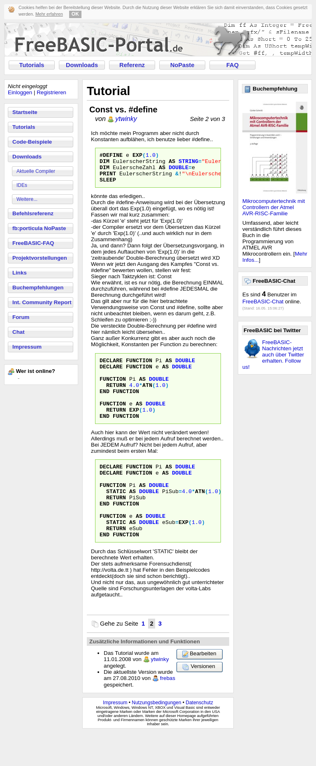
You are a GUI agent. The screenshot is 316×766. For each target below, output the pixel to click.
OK (75, 14)
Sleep (108, 185)
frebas (167, 711)
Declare (111, 367)
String (188, 163)
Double (178, 171)
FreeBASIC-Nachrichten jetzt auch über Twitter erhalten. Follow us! (273, 354)
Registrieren (51, 92)
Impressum (27, 347)
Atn (147, 397)
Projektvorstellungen (39, 258)
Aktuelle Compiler (35, 171)
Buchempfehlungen (37, 287)
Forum (20, 317)
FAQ (232, 65)
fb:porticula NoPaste (39, 228)
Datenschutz (199, 736)
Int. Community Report (42, 302)
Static (116, 515)
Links (19, 273)
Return (116, 397)
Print (108, 178)
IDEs (21, 185)
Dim (104, 163)
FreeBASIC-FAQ (33, 243)
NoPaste (182, 65)
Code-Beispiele (32, 142)
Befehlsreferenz (32, 213)
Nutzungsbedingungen (156, 736)
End (104, 404)
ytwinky (126, 118)
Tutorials (31, 65)
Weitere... (26, 199)
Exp (137, 156)
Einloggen (20, 92)
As (172, 163)
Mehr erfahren (49, 14)
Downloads (82, 65)
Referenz (132, 65)
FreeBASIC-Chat (262, 301)
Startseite (24, 112)
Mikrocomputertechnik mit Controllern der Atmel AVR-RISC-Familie (273, 207)
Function (139, 367)
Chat (18, 332)
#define (111, 156)
